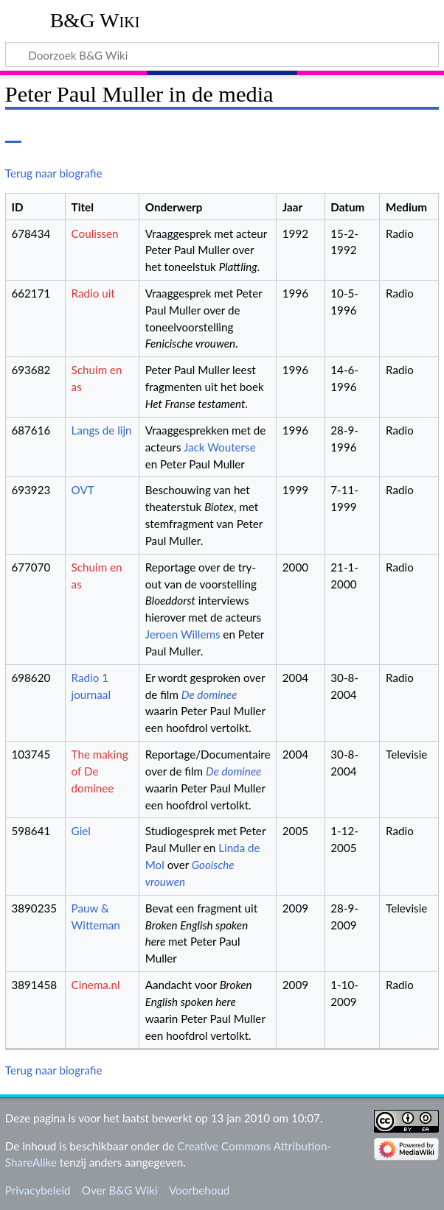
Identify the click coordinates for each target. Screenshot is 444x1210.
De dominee (209, 694)
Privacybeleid (38, 1190)
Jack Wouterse (220, 447)
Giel (81, 830)
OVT (83, 489)
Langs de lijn (102, 430)
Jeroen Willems (183, 634)
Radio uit (93, 293)
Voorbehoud (199, 1190)
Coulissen (95, 233)
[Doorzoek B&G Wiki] (222, 54)
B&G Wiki (95, 20)
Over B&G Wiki (120, 1190)
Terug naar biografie (54, 173)
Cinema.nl (96, 984)
